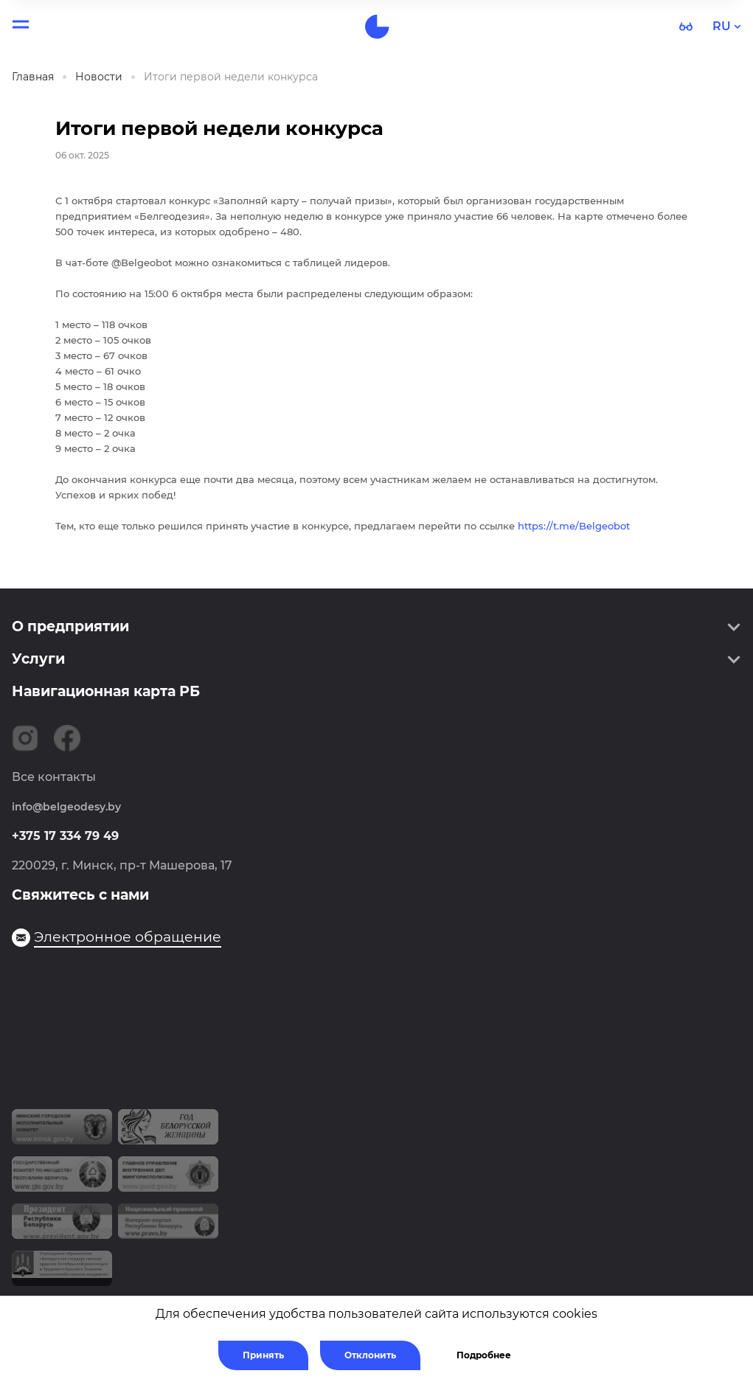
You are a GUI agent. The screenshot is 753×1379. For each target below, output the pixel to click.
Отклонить (370, 1355)
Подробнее (484, 1355)
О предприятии (70, 626)
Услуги (38, 658)
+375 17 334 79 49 (65, 836)
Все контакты (54, 777)
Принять (263, 1355)
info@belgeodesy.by (66, 806)
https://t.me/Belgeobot (574, 526)
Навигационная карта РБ (106, 691)
